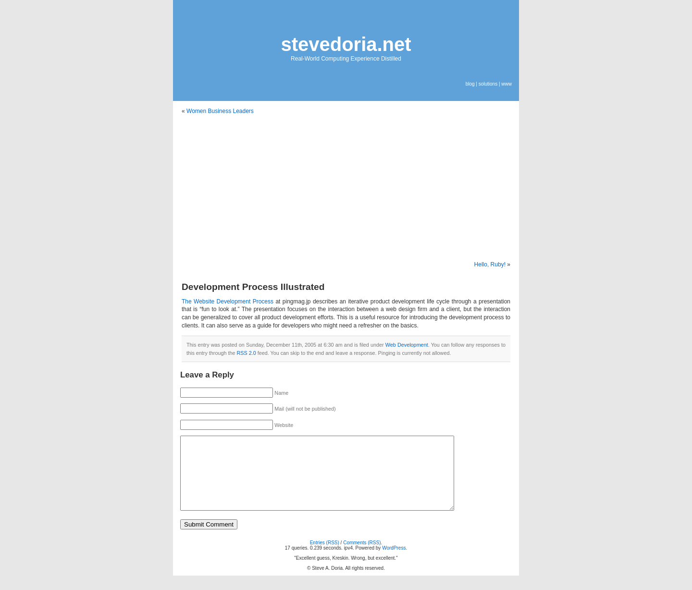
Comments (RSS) (362, 557)
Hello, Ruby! (490, 264)
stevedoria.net (346, 44)
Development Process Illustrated (253, 287)
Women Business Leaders (220, 111)
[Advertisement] (346, 188)
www (506, 84)
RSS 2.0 (246, 353)
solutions (488, 84)
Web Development (406, 345)
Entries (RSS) (324, 557)
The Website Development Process (227, 301)
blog (470, 84)
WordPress (394, 562)
